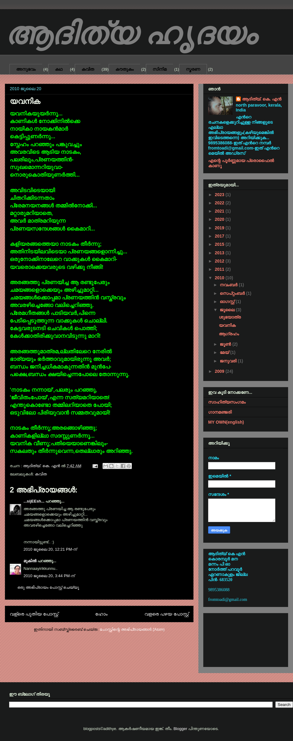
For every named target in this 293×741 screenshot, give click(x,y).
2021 (220, 211)
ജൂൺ (226, 344)
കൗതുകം (124, 69)
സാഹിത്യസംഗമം (227, 402)
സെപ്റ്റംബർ (233, 293)
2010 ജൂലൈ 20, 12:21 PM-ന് (50, 549)
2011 (220, 269)
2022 (220, 202)
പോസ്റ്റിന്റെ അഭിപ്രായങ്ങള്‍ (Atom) (132, 629)
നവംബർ (229, 284)
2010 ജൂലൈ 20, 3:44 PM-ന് (49, 575)
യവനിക (227, 325)
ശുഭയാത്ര (230, 317)
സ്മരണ (193, 69)
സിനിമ (160, 69)
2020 (220, 219)
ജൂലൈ (228, 309)
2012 (220, 261)
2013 (220, 252)
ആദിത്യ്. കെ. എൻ (262, 99)
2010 (220, 277)
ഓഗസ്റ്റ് (228, 301)
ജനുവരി (229, 360)
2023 (220, 194)
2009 (220, 371)
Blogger (180, 728)
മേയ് (225, 352)
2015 (220, 244)
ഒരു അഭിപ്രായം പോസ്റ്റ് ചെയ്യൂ (48, 587)
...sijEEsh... (34, 501)
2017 (220, 236)
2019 (220, 227)
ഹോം (101, 613)
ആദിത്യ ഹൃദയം (130, 33)
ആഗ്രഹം (229, 333)
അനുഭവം (26, 69)
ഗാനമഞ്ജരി (220, 412)
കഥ (59, 69)
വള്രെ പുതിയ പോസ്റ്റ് (34, 613)
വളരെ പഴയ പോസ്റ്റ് (166, 613)
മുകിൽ (30, 561)
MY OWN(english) (226, 422)
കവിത (87, 69)
